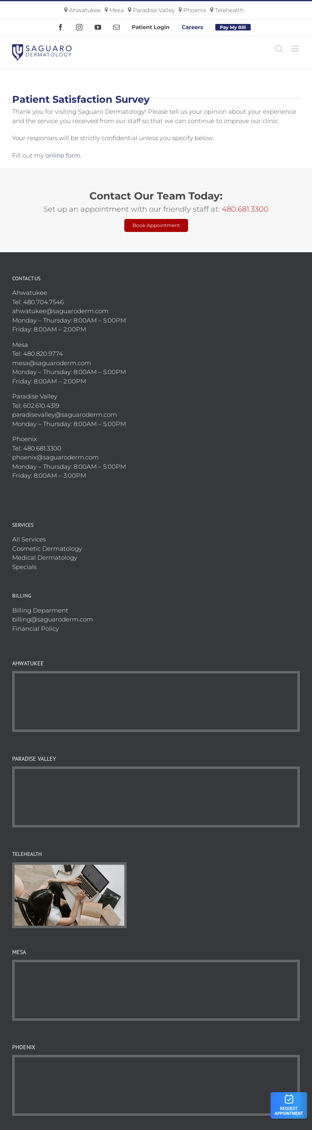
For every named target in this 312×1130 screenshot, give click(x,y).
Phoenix (192, 10)
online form (63, 155)
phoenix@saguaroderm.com (55, 457)
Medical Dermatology (44, 557)
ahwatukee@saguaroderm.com (60, 311)
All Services (29, 539)
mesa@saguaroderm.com (51, 363)
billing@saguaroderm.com (52, 619)
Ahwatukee (82, 10)
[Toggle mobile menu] (295, 48)
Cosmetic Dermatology (47, 548)
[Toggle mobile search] (279, 48)
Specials (24, 567)
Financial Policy (35, 628)
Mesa (114, 10)
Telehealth (227, 10)
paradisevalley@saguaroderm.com (64, 414)
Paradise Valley (151, 10)
